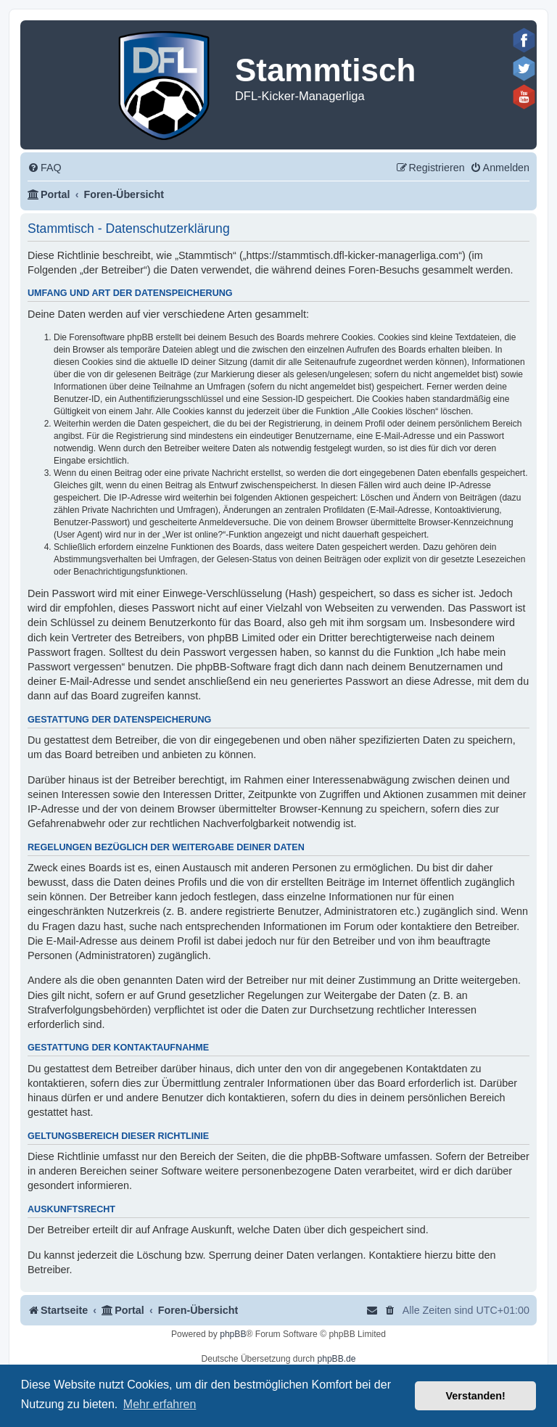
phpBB (233, 1334)
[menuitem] (45, 168)
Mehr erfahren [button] (160, 1404)
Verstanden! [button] (476, 1396)
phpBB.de (336, 1359)
